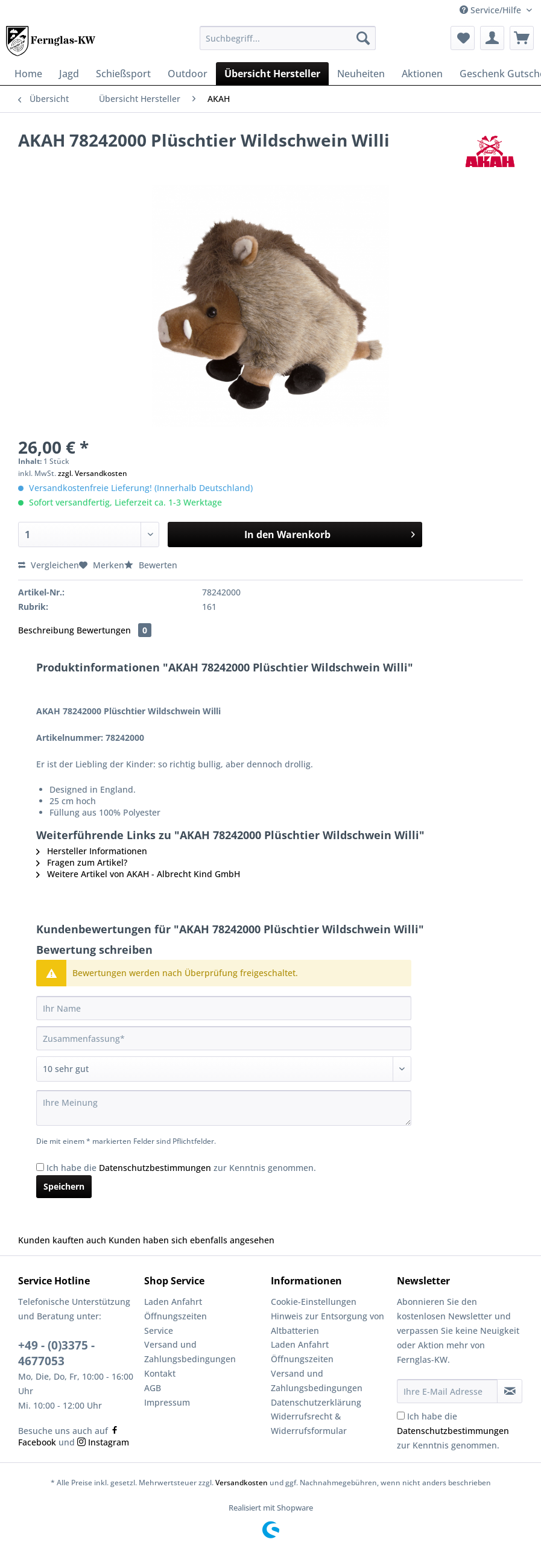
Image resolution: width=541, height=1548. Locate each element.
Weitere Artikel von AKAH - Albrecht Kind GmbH (138, 874)
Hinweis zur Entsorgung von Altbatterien (327, 1323)
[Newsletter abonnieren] (509, 1391)
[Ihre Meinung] (223, 1108)
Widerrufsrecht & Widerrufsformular (309, 1423)
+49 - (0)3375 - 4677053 (56, 1353)
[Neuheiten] (361, 73)
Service (158, 1330)
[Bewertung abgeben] (223, 1069)
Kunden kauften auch (62, 1240)
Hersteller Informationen (91, 851)
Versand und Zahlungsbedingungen (190, 1352)
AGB (152, 1388)
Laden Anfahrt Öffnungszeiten (175, 1309)
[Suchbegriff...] (288, 38)
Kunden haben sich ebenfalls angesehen (191, 1240)
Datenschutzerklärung (316, 1402)
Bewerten (150, 565)
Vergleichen (48, 565)
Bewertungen (114, 630)
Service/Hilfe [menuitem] (492, 10)
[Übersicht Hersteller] (272, 73)
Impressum (167, 1402)
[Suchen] (363, 38)
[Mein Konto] (492, 38)
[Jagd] (69, 73)
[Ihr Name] (223, 1008)
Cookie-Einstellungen (313, 1301)
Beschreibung (46, 630)
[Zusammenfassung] (223, 1038)
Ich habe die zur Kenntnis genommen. (181, 1167)
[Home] (28, 73)
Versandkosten (241, 1482)
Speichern (63, 1186)
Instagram (103, 1442)
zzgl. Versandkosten (92, 473)
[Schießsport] (123, 73)
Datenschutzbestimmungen (155, 1167)
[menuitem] (288, 44)
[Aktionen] (422, 73)
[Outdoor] (187, 73)
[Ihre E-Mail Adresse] (447, 1391)
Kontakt (160, 1373)
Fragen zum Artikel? (81, 862)
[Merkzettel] (463, 38)
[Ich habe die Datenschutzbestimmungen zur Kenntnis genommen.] (40, 1167)
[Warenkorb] (522, 38)
